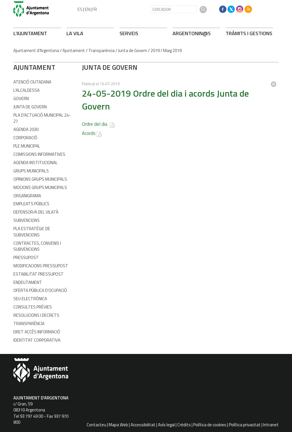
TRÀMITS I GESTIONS (249, 33)
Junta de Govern (132, 50)
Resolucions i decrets (36, 315)
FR (94, 9)
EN (87, 9)
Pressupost (26, 257)
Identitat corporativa (36, 340)
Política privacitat (245, 424)
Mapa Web (118, 424)
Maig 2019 (172, 50)
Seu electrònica (30, 298)
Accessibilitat (143, 424)
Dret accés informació (36, 332)
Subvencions (26, 220)
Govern (21, 98)
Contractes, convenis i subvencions (37, 246)
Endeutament (27, 282)
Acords (89, 133)
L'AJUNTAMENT (30, 33)
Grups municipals (31, 171)
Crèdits (184, 424)
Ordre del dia (95, 124)
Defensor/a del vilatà (35, 212)
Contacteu (96, 424)
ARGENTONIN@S (192, 33)
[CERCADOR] (173, 9)
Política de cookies (209, 424)
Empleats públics (31, 203)
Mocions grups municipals (40, 187)
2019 (155, 50)
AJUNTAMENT (34, 67)
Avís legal (166, 424)
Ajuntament (73, 50)
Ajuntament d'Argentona (36, 50)
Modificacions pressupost (40, 265)
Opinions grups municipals (40, 179)
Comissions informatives (39, 154)
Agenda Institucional (35, 162)
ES (80, 9)
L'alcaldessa (26, 90)
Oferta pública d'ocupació (40, 290)
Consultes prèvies (32, 307)
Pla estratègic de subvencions (31, 231)
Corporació (25, 137)
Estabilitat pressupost (38, 274)
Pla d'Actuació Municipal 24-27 (42, 118)
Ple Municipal (26, 146)
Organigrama (27, 195)
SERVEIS (128, 33)
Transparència (101, 50)
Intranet (271, 424)
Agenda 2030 (25, 129)
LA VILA (74, 33)
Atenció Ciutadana (32, 82)
